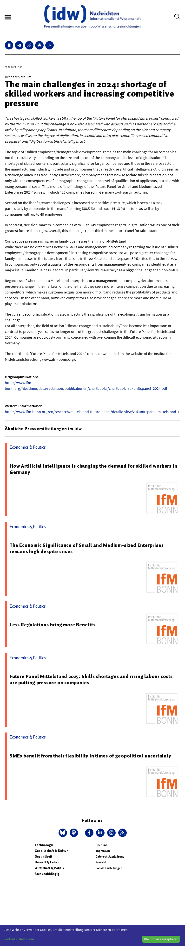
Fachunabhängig (47, 874)
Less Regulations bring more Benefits (53, 624)
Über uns (101, 845)
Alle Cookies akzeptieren (160, 939)
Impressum (102, 851)
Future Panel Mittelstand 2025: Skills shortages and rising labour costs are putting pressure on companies (91, 679)
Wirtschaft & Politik (49, 868)
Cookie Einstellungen (108, 868)
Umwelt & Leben (47, 862)
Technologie (44, 845)
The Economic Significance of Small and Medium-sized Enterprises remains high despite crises (87, 548)
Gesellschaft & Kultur (51, 850)
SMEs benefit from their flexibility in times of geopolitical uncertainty (90, 755)
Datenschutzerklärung (109, 856)
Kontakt (100, 862)
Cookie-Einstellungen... (19, 939)
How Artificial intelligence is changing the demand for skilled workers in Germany (93, 469)
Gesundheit (43, 856)
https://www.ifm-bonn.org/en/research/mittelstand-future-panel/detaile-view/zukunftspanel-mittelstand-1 (92, 411)
